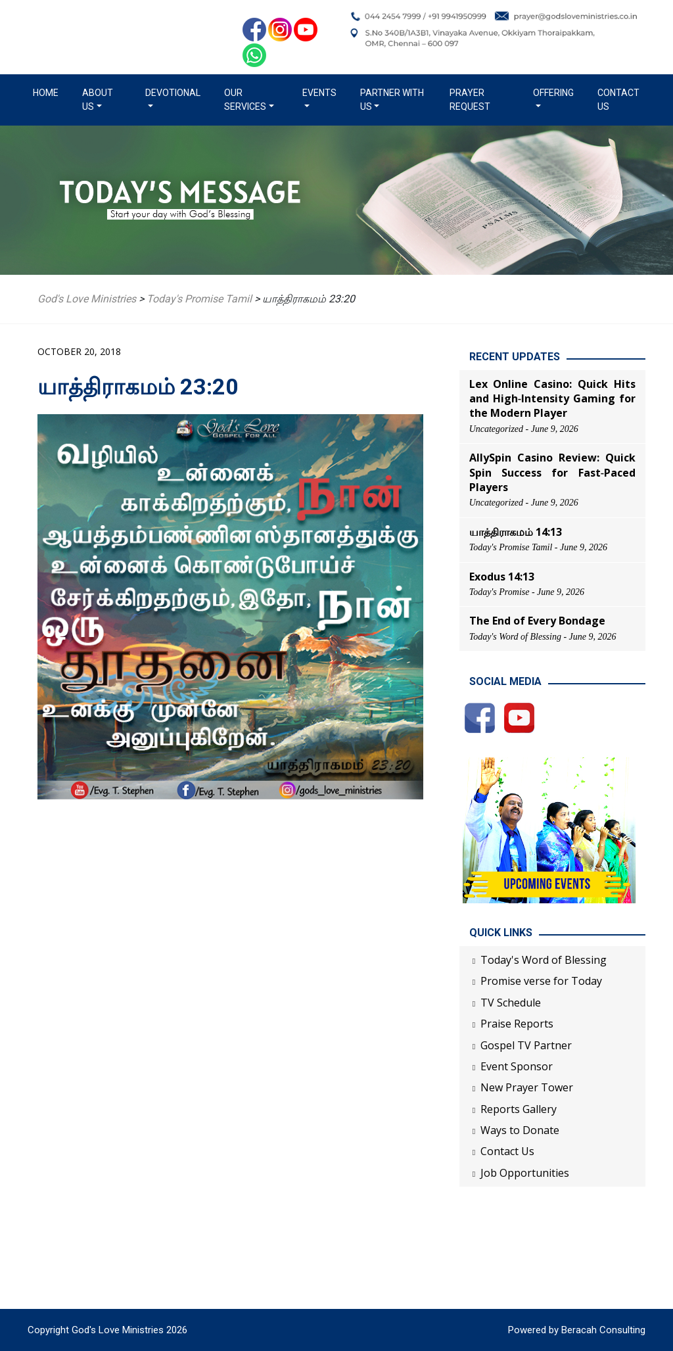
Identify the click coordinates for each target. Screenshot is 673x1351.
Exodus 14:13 (501, 576)
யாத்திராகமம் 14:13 (515, 532)
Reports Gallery (518, 1109)
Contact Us (618, 99)
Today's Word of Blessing (543, 960)
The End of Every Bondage (537, 620)
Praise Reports (516, 1023)
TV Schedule (510, 1002)
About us (97, 99)
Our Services (245, 99)
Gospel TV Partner (526, 1045)
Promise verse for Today (541, 981)
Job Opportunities (524, 1173)
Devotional (172, 92)
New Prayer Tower (526, 1087)
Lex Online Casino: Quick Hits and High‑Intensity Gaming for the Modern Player (552, 399)
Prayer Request (470, 99)
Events (319, 92)
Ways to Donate (519, 1130)
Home (48, 92)
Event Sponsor (516, 1066)
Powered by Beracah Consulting (576, 1330)
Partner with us (392, 99)
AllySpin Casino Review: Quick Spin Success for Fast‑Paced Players (552, 472)
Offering (553, 92)
